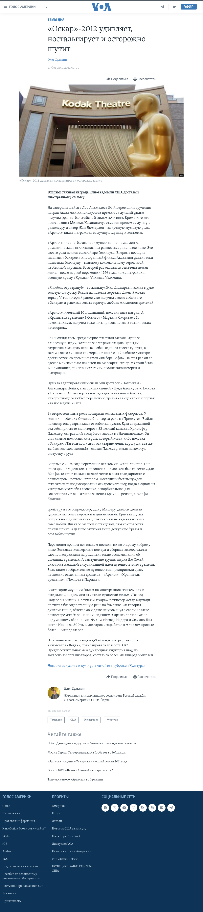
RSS (5, 859)
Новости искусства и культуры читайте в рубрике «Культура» (97, 666)
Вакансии (9, 893)
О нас (6, 806)
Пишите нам (11, 813)
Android (7, 851)
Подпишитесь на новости (20, 866)
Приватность (11, 901)
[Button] (117, 79)
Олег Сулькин (57, 60)
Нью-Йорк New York (66, 836)
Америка (58, 806)
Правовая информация (18, 821)
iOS (4, 844)
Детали (57, 821)
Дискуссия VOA (62, 844)
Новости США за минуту (69, 828)
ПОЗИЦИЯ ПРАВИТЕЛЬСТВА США (72, 869)
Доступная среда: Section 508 (22, 886)
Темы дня (56, 20)
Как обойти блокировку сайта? (24, 828)
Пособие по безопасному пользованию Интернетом (21, 876)
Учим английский (65, 859)
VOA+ (6, 836)
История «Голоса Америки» (71, 851)
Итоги (56, 813)
